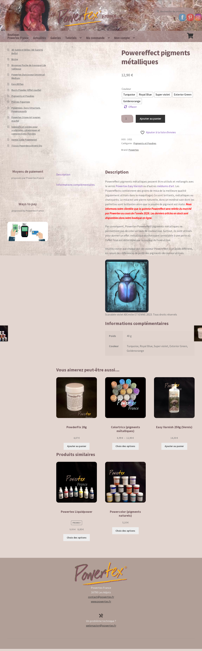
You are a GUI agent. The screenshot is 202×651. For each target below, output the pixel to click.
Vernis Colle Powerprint (24, 139)
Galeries (55, 38)
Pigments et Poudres (144, 143)
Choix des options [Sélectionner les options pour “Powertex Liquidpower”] (76, 537)
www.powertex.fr (101, 601)
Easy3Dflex (17, 84)
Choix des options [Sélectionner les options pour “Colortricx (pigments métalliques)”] (125, 446)
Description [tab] (63, 174)
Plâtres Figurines (20, 101)
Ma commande (95, 38)
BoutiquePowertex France (18, 36)
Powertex (134, 149)
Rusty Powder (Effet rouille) (26, 90)
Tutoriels (70, 38)
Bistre (14, 59)
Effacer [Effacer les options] (133, 106)
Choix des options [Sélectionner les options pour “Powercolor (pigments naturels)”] (125, 530)
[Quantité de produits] (127, 119)
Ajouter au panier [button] (76, 446)
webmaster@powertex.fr (101, 625)
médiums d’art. (166, 186)
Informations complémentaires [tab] (75, 184)
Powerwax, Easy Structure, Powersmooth (26, 109)
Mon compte (122, 38)
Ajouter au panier (150, 118)
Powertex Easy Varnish (129, 186)
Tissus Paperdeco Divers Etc (26, 145)
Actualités (39, 38)
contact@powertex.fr (101, 597)
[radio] (129, 94)
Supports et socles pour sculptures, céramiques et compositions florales (25, 130)
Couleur (126, 89)
